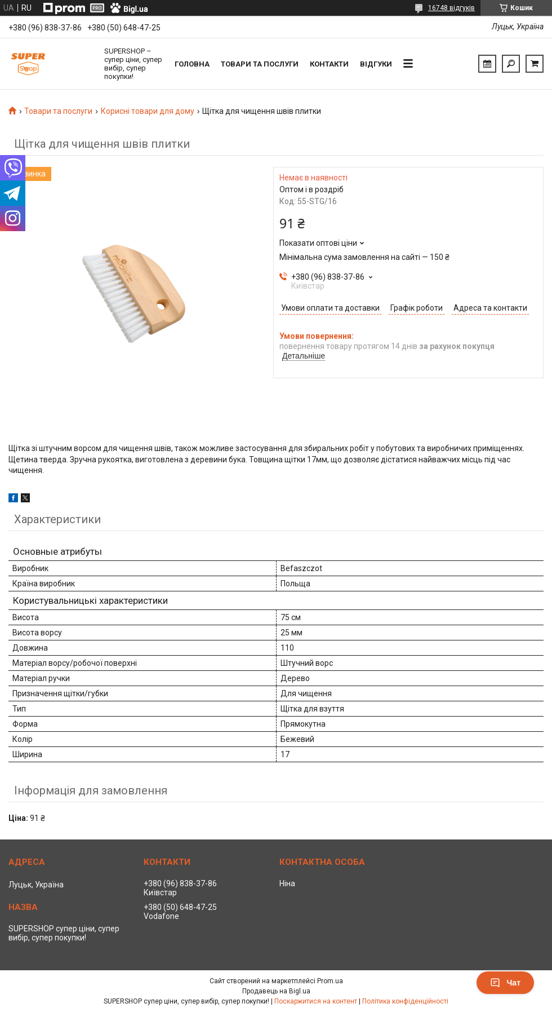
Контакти (329, 64)
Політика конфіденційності (405, 1001)
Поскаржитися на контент (315, 1001)
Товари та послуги (260, 64)
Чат (505, 983)
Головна (192, 64)
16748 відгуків (451, 8)
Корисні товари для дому (147, 111)
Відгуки (376, 64)
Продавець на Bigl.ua (276, 991)
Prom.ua (330, 981)
